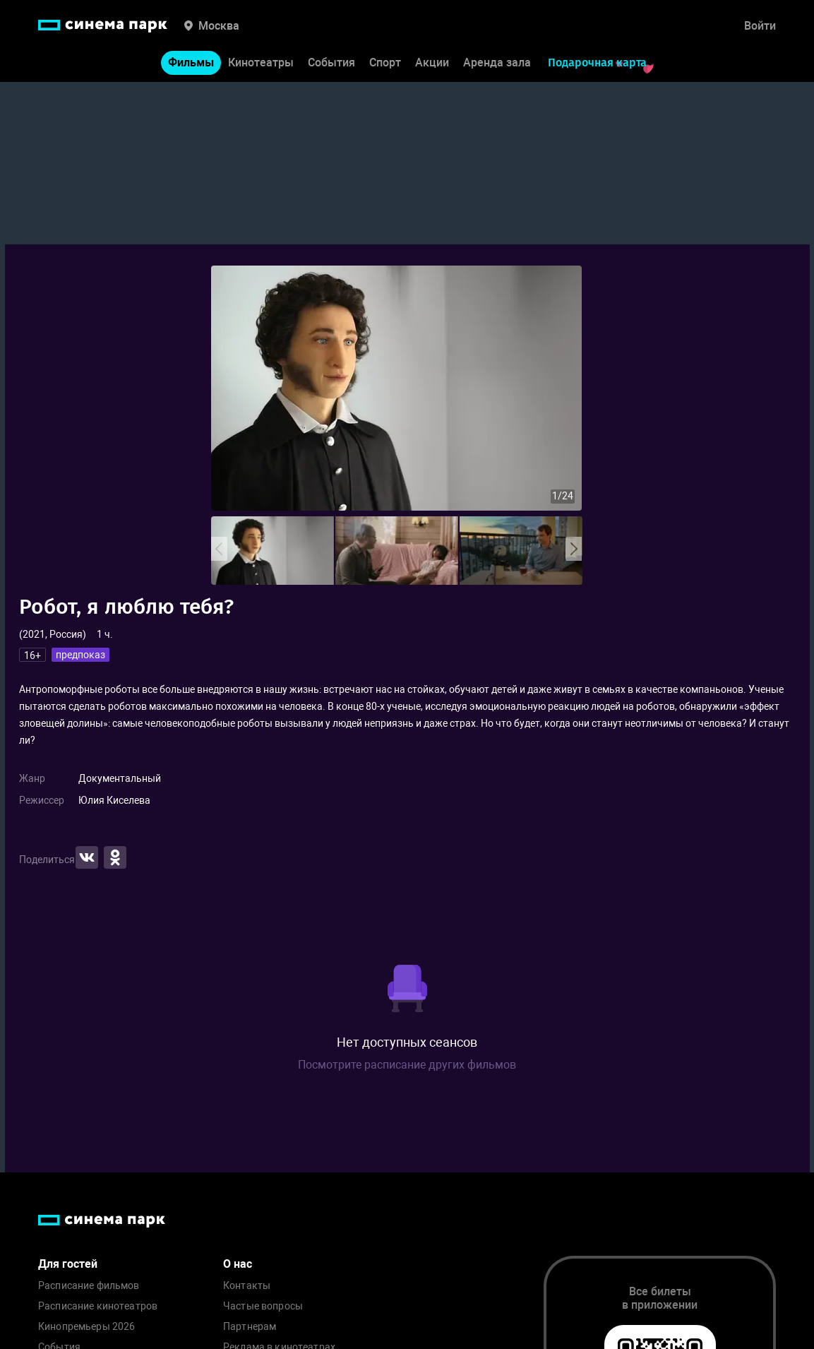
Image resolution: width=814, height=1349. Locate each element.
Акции (432, 62)
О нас (237, 1264)
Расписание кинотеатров (97, 1306)
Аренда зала (497, 62)
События (331, 62)
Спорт (385, 62)
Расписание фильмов (89, 1285)
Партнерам (249, 1326)
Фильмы (191, 62)
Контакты (246, 1285)
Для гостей (67, 1264)
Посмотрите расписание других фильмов (407, 1064)
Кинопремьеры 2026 (86, 1326)
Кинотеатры (261, 62)
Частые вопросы (263, 1306)
